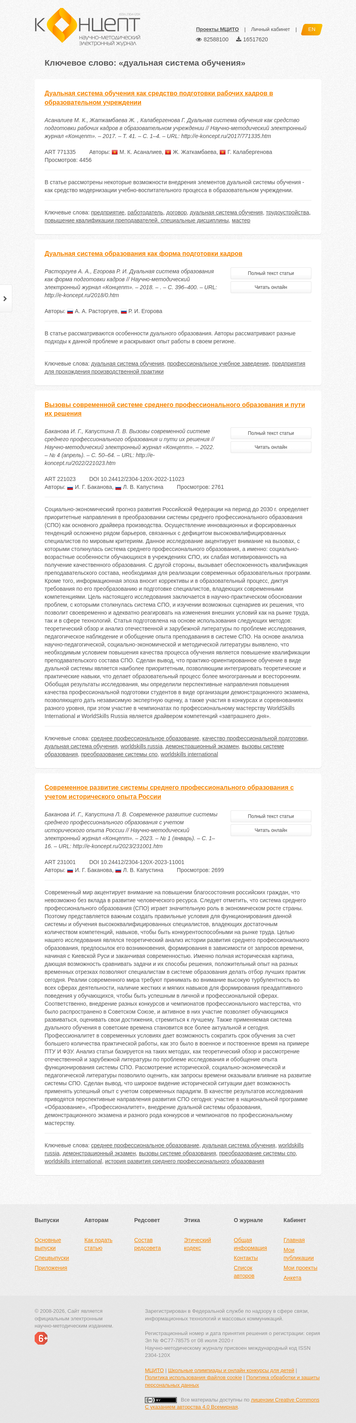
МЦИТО (154, 1370)
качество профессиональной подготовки (254, 738)
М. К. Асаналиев (136, 152)
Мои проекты (300, 1268)
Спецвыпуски (52, 1258)
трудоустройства (287, 212)
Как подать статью (98, 1244)
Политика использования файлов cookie (193, 1377)
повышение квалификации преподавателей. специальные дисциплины (137, 220)
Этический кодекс (197, 1244)
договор (176, 212)
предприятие (108, 212)
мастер (241, 220)
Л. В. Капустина (139, 487)
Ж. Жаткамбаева (191, 152)
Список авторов (244, 1272)
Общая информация (250, 1244)
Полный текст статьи (271, 273)
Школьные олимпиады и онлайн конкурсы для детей (231, 1370)
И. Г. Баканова (89, 487)
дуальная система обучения (226, 212)
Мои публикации (299, 1254)
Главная (294, 1240)
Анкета (292, 1278)
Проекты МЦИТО (217, 29)
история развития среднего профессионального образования (184, 1161)
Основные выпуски (48, 1244)
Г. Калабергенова (245, 152)
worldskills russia (141, 746)
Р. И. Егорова (141, 311)
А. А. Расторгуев (92, 311)
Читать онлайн (270, 287)
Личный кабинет (270, 29)
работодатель (145, 212)
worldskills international (189, 754)
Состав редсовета (147, 1244)
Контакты (246, 1258)
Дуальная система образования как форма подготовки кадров (144, 253)
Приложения (51, 1268)
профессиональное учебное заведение (218, 363)
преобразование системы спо (119, 754)
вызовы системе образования (177, 1153)
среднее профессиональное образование (145, 738)
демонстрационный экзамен (202, 746)
